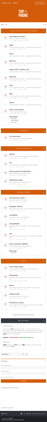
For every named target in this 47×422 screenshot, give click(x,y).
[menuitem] (15, 3)
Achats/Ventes (14, 294)
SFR (10, 234)
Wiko (11, 94)
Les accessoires (15, 136)
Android (12, 154)
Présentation (13, 275)
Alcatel (14, 118)
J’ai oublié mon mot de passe (9, 387)
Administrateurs (14, 337)
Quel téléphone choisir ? (17, 36)
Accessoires (23, 130)
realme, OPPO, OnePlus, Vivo (19, 69)
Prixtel (13, 252)
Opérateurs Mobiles (23, 192)
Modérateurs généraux (26, 337)
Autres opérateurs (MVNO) (18, 244)
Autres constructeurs (16, 110)
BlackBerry (15, 120)
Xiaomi (11, 102)
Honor (11, 54)
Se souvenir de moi (8, 377)
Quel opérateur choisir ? (17, 198)
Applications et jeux (16, 180)
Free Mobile (13, 215)
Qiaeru (22, 420)
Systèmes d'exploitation (23, 148)
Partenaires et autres (16, 303)
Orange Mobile (14, 224)
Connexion (4, 361)
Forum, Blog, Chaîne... (16, 267)
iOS (10, 163)
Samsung (12, 77)
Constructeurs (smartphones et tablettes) (23, 31)
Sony (11, 85)
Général (23, 261)
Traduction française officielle (10, 420)
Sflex (13, 346)
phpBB (10, 418)
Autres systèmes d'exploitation (20, 171)
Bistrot (11, 285)
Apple (11, 45)
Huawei (14, 122)
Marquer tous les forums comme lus (23, 315)
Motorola (12, 61)
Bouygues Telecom (16, 206)
